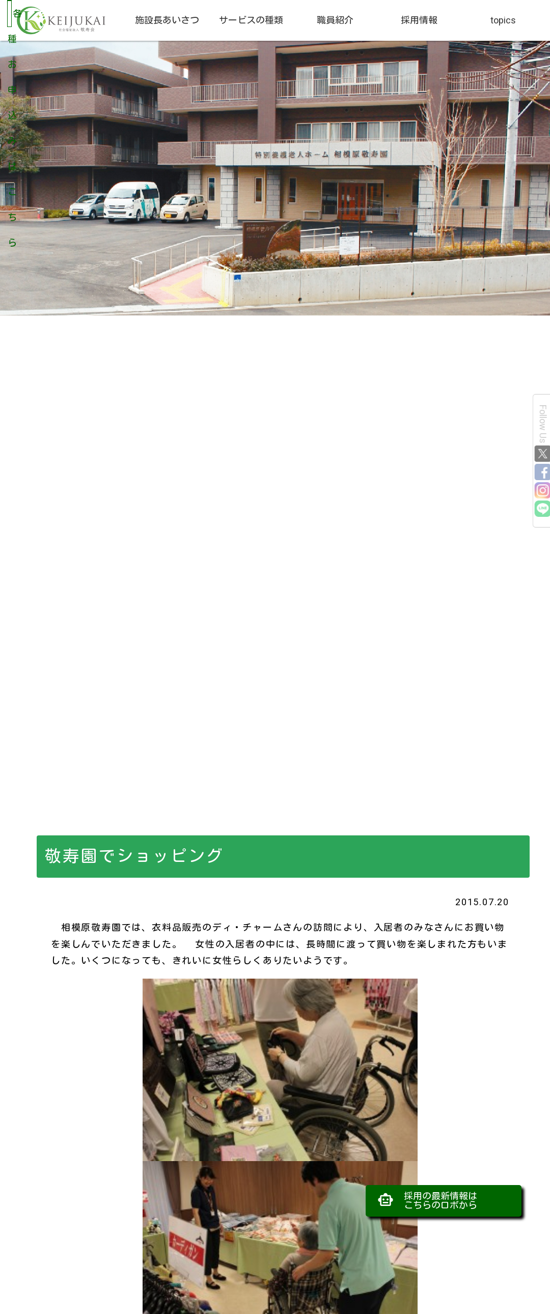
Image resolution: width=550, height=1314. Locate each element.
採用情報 (419, 20)
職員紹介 (335, 20)
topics (503, 20)
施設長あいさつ (167, 20)
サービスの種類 (251, 20)
